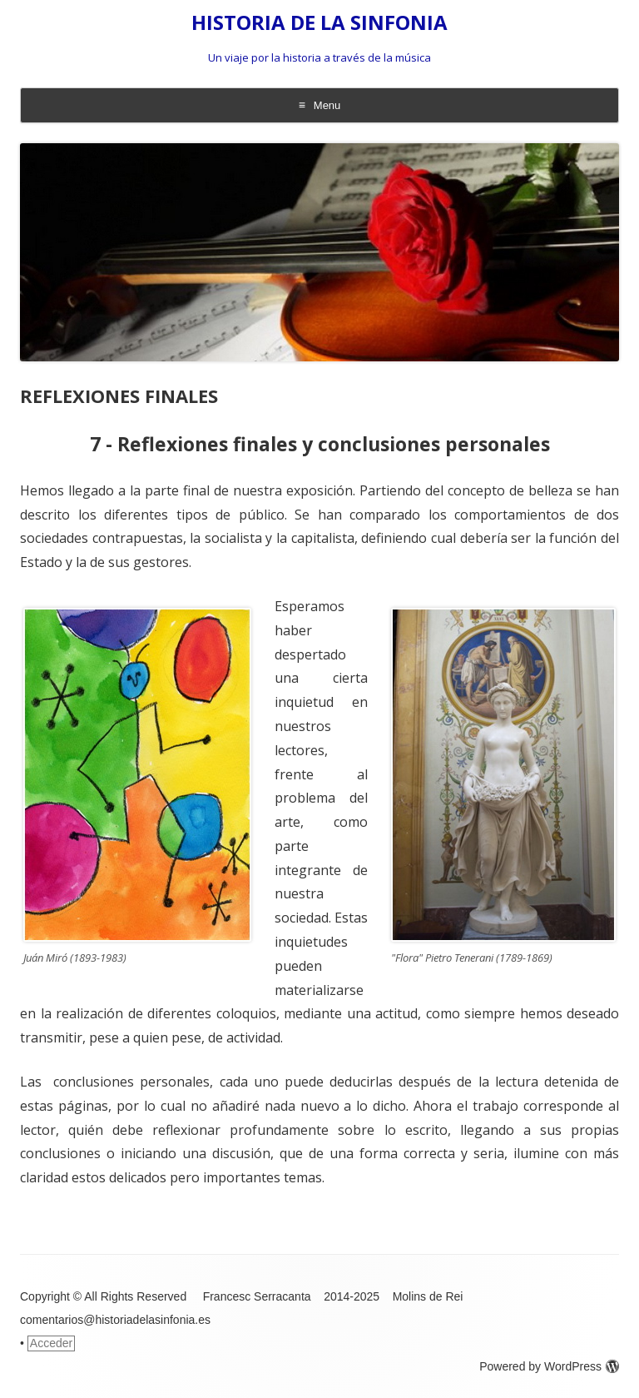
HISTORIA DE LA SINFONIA (319, 23)
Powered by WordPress (549, 1366)
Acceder (51, 1343)
